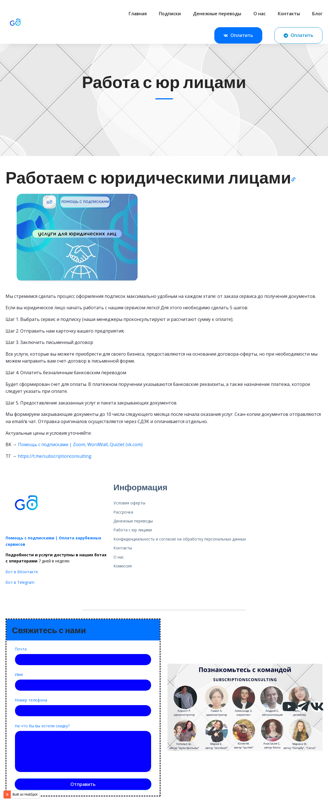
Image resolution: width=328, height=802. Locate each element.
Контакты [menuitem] (122, 547)
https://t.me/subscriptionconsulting (54, 456)
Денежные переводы (217, 14)
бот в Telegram (20, 582)
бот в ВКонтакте (22, 571)
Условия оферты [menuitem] (129, 503)
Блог (317, 14)
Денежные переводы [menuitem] (133, 521)
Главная (138, 14)
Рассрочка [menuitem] (123, 512)
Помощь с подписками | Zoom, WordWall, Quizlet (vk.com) (80, 444)
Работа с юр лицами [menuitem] (132, 529)
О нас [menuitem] (118, 557)
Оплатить (238, 35)
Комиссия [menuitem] (122, 566)
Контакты (289, 14)
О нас (259, 14)
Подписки (170, 14)
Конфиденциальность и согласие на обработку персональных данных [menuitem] (179, 539)
